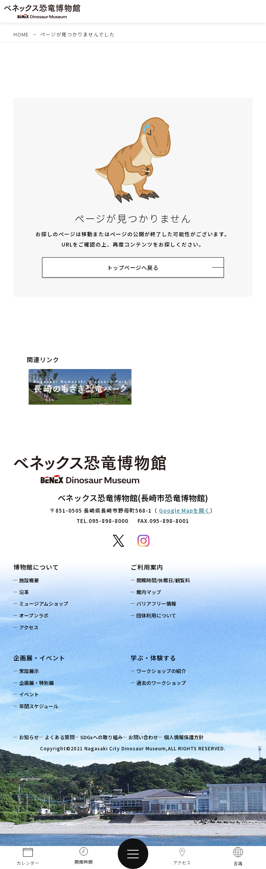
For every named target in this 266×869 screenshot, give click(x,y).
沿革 (26, 593)
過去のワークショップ (163, 684)
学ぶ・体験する (153, 658)
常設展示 (31, 672)
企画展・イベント (39, 658)
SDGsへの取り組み (107, 738)
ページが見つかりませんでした (77, 34)
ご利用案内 (147, 568)
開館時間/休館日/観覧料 (165, 581)
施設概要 (31, 581)
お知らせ (31, 738)
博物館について (36, 568)
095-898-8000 (108, 522)
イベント (31, 695)
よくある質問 (63, 738)
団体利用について (158, 616)
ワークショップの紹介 (163, 672)
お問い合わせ (151, 738)
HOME (21, 34)
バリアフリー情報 (158, 604)
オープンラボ (35, 616)
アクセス (31, 628)
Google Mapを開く (184, 511)
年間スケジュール (40, 707)
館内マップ (150, 593)
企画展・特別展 (38, 684)
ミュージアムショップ (45, 604)
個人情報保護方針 (193, 738)
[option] (80, 388)
